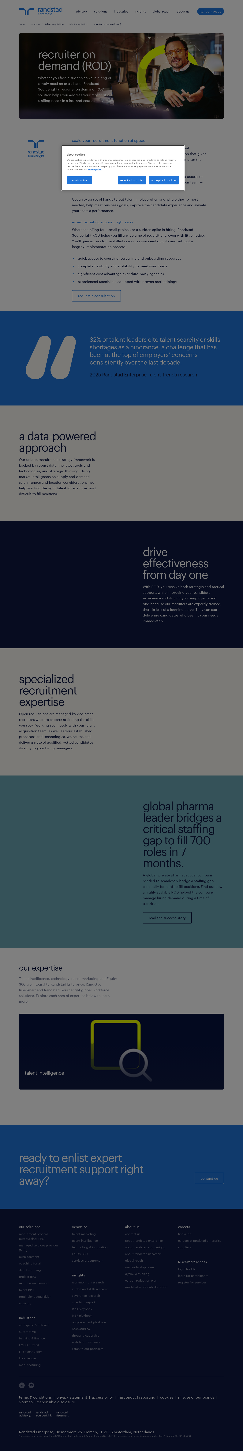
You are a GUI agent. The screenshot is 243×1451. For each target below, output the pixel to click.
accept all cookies (164, 180)
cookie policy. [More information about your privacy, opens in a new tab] (95, 169)
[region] (123, 168)
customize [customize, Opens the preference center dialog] (79, 180)
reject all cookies (132, 180)
